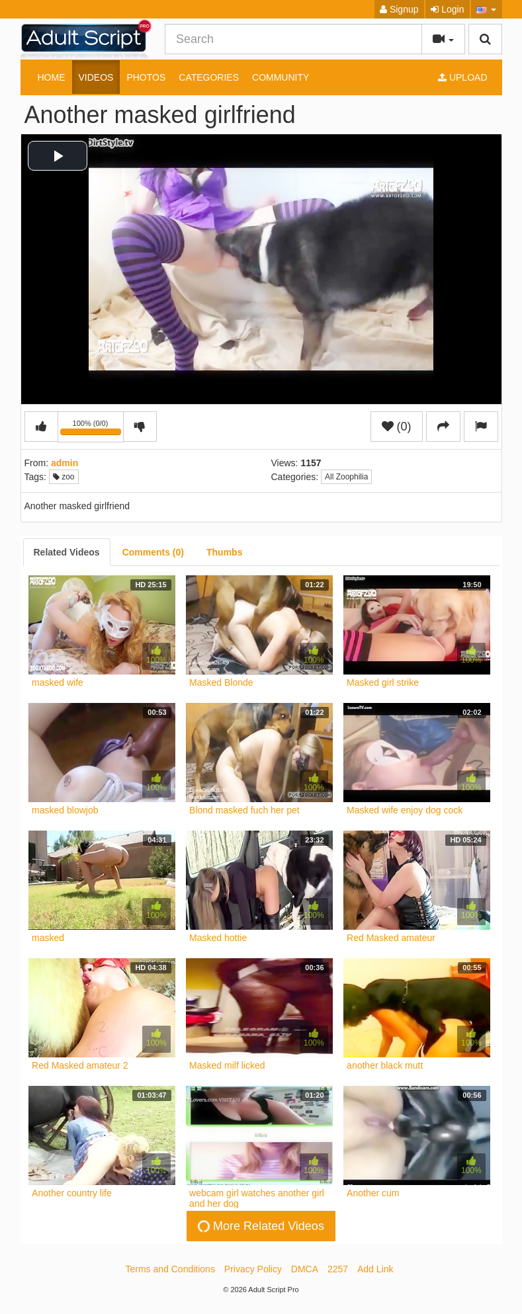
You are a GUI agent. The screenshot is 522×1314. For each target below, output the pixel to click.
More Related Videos (260, 1226)
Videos (96, 77)
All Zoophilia (346, 476)
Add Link (375, 1269)
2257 (337, 1269)
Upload (462, 77)
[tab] (66, 552)
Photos (145, 77)
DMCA (304, 1269)
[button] (486, 9)
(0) (397, 426)
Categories (209, 77)
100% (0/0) (92, 429)
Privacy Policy (253, 1269)
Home (51, 77)
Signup (399, 9)
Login (447, 9)
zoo (64, 476)
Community (280, 77)
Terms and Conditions (170, 1269)
